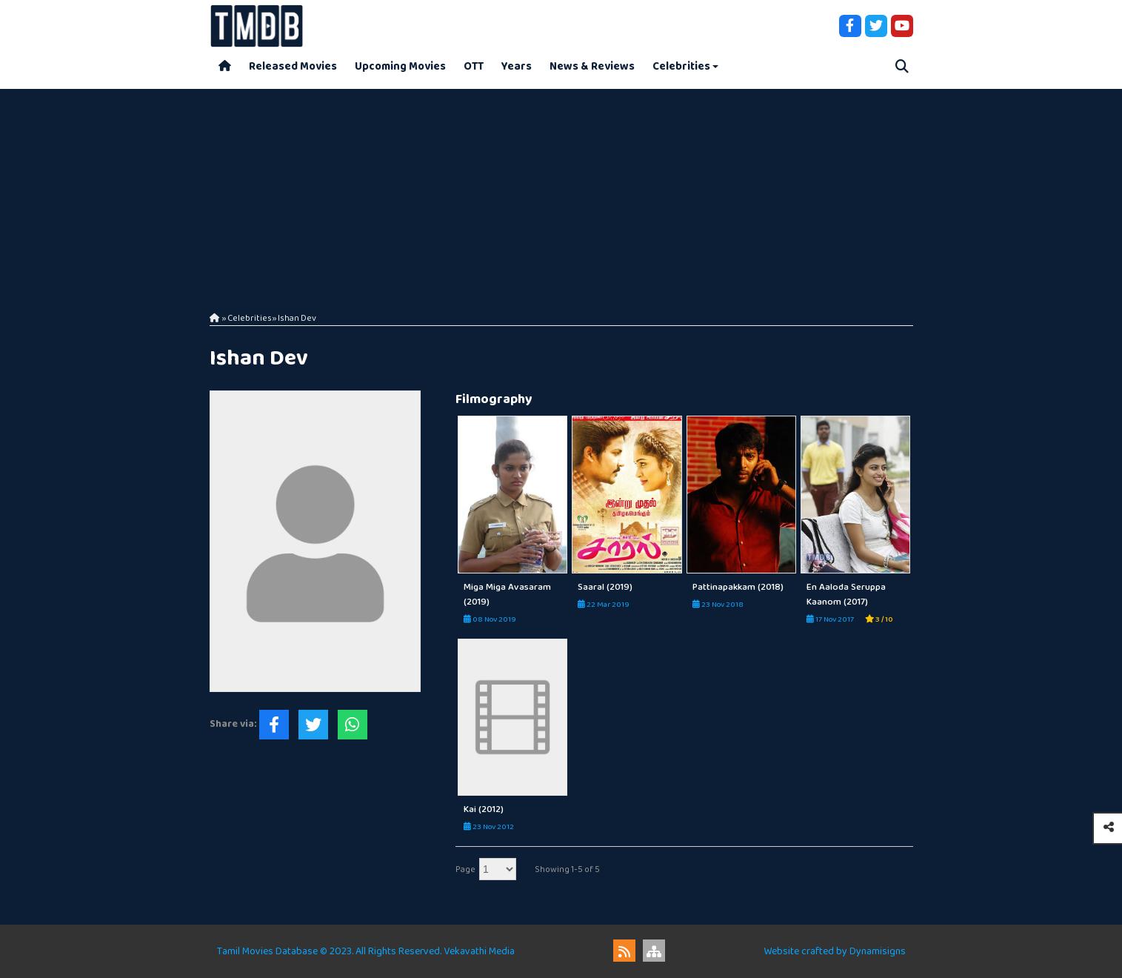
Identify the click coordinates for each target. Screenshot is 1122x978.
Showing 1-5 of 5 (567, 869)
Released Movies (293, 66)
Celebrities (681, 66)
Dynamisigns (877, 951)
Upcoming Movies (400, 66)
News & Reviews (592, 66)
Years (516, 66)
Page (465, 869)
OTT (474, 66)
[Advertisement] (561, 192)
